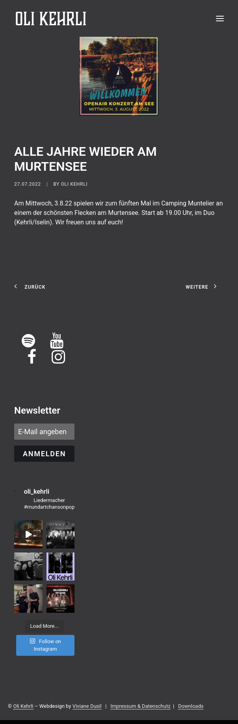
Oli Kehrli (74, 184)
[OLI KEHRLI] (51, 18)
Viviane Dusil (87, 706)
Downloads (191, 706)
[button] (220, 18)
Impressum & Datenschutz (140, 706)
